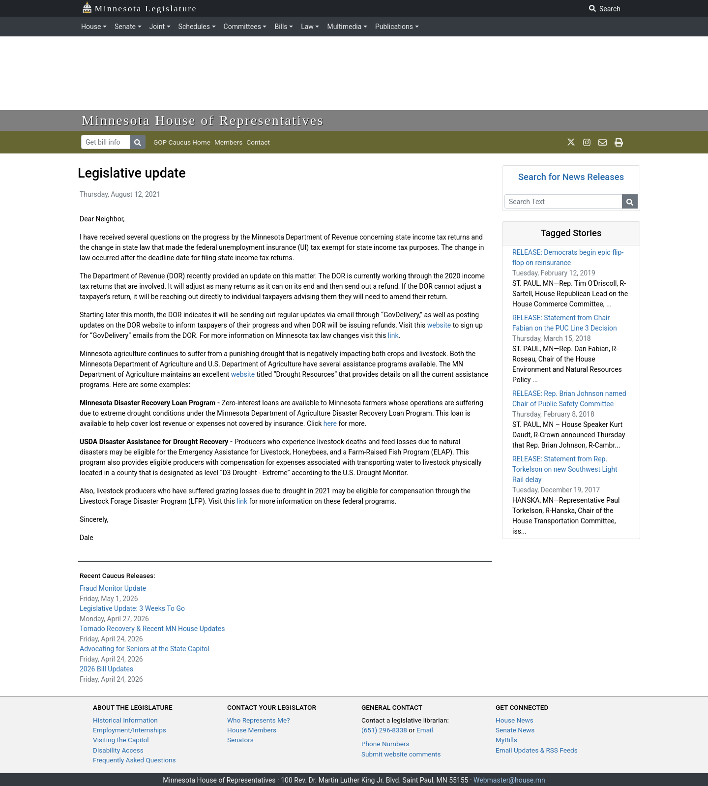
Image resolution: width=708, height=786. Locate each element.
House (91, 26)
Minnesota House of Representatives (203, 120)
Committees (242, 26)
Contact (258, 142)
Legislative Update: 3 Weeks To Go (132, 608)
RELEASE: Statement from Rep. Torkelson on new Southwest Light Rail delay (565, 469)
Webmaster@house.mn (509, 780)
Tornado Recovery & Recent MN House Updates (152, 629)
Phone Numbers (385, 744)
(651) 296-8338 (384, 730)
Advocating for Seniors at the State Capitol (144, 649)
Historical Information (125, 720)
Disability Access (118, 750)
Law (307, 26)
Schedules (194, 26)
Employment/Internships (129, 730)
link (393, 335)
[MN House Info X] (571, 142)
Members (228, 142)
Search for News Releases (571, 177)
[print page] (619, 142)
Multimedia (344, 26)
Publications (394, 26)
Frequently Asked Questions (134, 760)
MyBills (506, 740)
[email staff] (602, 142)
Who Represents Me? (258, 720)
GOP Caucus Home (181, 142)
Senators (240, 740)
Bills (280, 26)
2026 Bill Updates (106, 669)
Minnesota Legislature (139, 7)
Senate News (515, 730)
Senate (125, 26)
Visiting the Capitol (121, 740)
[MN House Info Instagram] (586, 142)
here (330, 423)
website (439, 325)
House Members (251, 730)
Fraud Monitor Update (113, 588)
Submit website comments (401, 754)
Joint (157, 26)
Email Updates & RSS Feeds (537, 750)
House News (514, 720)
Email (424, 730)
